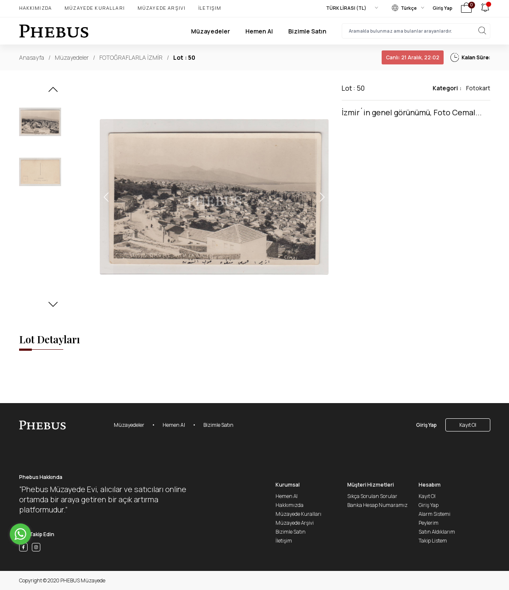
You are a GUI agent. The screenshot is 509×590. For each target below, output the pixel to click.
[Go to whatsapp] (20, 534)
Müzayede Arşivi (162, 8)
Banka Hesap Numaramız (377, 505)
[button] (53, 92)
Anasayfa (31, 57)
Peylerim (429, 522)
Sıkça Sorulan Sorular (372, 496)
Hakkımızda (35, 8)
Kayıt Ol (467, 425)
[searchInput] (416, 31)
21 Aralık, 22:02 (412, 57)
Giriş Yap (443, 8)
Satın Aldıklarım (437, 531)
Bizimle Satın (307, 31)
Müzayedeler (210, 31)
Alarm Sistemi (434, 514)
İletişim (209, 8)
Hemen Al (259, 31)
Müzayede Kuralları (95, 8)
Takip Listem (433, 540)
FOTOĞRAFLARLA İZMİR (131, 57)
